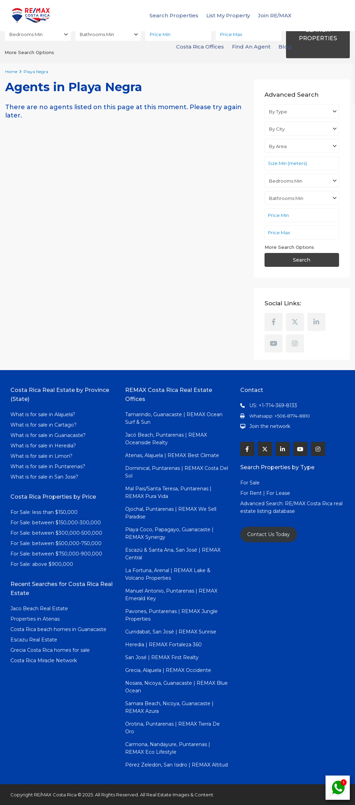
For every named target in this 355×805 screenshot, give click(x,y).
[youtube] (274, 343)
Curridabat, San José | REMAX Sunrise (170, 632)
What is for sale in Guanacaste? (48, 435)
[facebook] (274, 322)
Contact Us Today (268, 534)
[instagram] (295, 343)
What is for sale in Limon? (41, 456)
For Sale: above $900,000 (42, 564)
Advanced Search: (262, 503)
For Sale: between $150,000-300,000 (55, 522)
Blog (285, 46)
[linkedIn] (317, 322)
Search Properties (173, 15)
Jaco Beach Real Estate (39, 608)
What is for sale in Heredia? (43, 446)
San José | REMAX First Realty (162, 657)
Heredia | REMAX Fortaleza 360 (163, 644)
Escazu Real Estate (33, 640)
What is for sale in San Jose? (44, 477)
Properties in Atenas (35, 619)
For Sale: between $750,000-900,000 (56, 554)
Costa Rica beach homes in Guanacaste (58, 629)
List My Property (228, 15)
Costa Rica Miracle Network (43, 660)
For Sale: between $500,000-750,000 (56, 543)
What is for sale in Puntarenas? (47, 466)
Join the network (269, 426)
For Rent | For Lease (265, 493)
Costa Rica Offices (200, 46)
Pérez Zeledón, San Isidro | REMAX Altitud (176, 765)
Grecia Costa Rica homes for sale (50, 650)
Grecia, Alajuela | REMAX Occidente (168, 670)
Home (11, 71)
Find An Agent (251, 46)
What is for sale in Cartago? (43, 425)
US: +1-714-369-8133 (273, 405)
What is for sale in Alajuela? (42, 414)
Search (301, 260)
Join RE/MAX (275, 15)
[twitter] (295, 322)
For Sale (250, 483)
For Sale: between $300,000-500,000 (56, 533)
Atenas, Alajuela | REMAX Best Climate (172, 455)
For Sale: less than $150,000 (44, 512)
